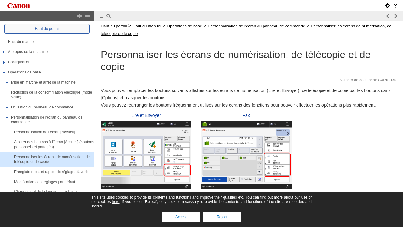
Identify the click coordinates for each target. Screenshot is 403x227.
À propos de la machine (28, 51)
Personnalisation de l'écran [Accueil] (44, 132)
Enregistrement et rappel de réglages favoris (51, 172)
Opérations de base (24, 72)
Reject (222, 217)
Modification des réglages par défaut (44, 182)
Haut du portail (47, 28)
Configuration (19, 62)
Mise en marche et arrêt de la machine (43, 82)
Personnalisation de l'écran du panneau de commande (256, 26)
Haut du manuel (21, 41)
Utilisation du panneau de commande (42, 107)
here (115, 202)
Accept (181, 217)
